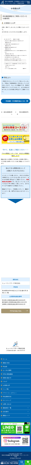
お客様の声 (6, 385)
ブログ (5, 381)
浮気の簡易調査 (8, 374)
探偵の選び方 (7, 378)
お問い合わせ (7, 404)
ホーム (5, 359)
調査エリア (6, 415)
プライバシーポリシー (10, 393)
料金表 (5, 366)
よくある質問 (7, 370)
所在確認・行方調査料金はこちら (15, 101)
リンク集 (5, 389)
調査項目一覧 (7, 408)
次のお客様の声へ (24, 112)
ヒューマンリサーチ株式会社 (17, 2)
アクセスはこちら (15, 311)
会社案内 (5, 412)
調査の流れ (6, 363)
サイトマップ (7, 400)
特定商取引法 (7, 396)
